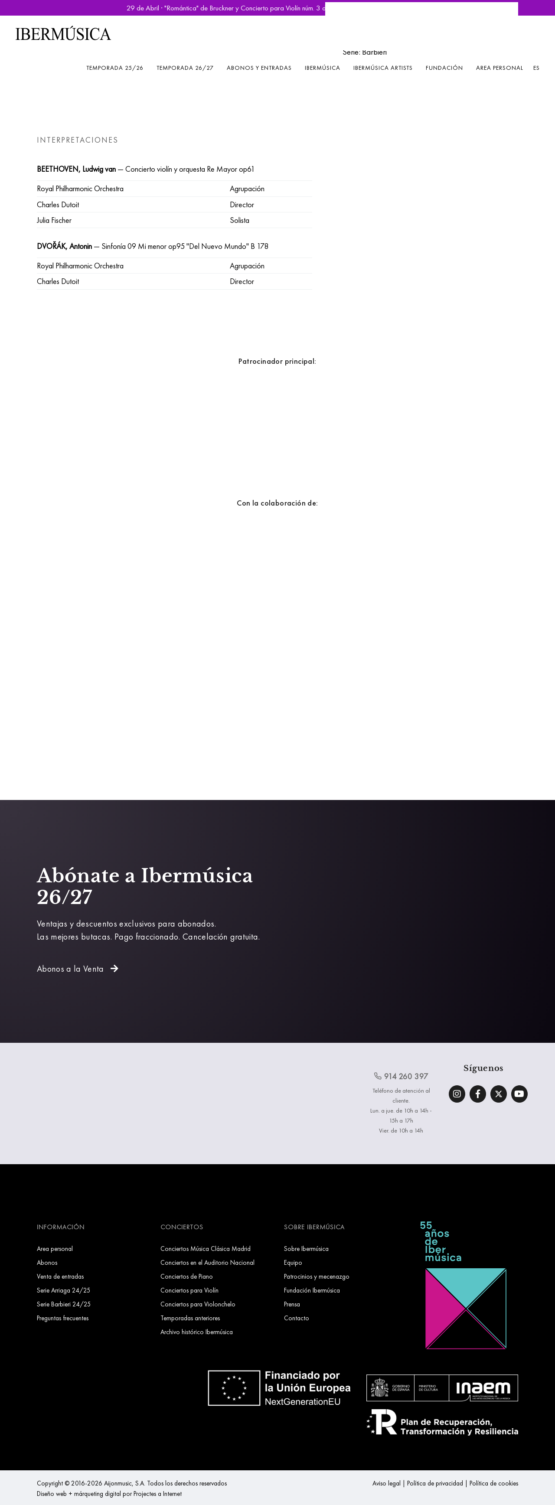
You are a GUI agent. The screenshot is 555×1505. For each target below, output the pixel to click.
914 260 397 (401, 1076)
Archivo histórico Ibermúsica (196, 1332)
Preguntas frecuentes (62, 1318)
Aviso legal (386, 1483)
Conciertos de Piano (186, 1276)
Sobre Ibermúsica (306, 1248)
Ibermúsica (322, 68)
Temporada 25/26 (115, 68)
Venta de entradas (60, 1276)
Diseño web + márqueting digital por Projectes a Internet (109, 1493)
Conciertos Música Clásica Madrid (205, 1248)
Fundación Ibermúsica (312, 1290)
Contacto (296, 1318)
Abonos (47, 1262)
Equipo (293, 1262)
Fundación (444, 68)
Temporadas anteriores (190, 1318)
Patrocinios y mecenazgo (316, 1276)
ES (536, 68)
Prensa (292, 1304)
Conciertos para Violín (189, 1290)
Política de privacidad (435, 1483)
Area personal (499, 68)
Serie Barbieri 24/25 (64, 1304)
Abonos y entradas (259, 68)
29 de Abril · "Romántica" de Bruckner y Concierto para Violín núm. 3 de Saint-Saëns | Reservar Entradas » (277, 8)
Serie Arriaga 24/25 (64, 1290)
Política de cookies (494, 1483)
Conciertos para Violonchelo (197, 1304)
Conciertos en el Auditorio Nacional (207, 1262)
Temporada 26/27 (185, 68)
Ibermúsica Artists (383, 68)
